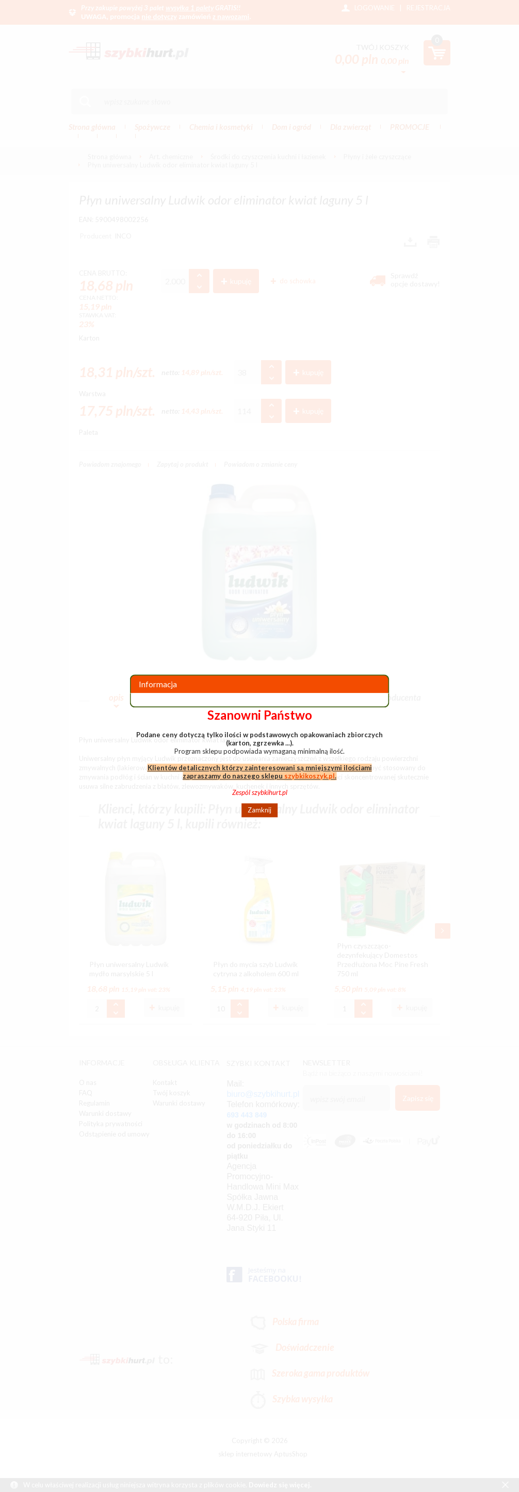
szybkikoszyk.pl (309, 776)
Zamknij (259, 810)
